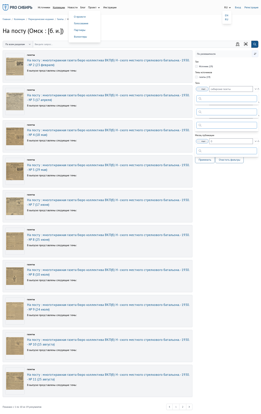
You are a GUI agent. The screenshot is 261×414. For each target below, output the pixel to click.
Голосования (81, 23)
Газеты (60, 19)
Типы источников (203, 72)
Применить (205, 159)
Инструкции (110, 7)
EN (226, 15)
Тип (197, 61)
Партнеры (79, 30)
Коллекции (59, 7)
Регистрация (251, 7)
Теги (197, 83)
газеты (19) (204, 77)
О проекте (80, 16)
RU (226, 19)
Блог (82, 7)
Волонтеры (80, 36)
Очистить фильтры (229, 159)
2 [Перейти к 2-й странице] (182, 406)
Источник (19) (206, 66)
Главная (6, 19)
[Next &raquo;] (189, 407)
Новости (73, 7)
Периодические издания (41, 19)
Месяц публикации (204, 135)
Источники (44, 7)
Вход (238, 7)
